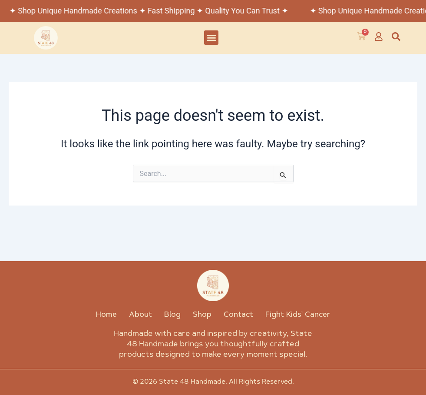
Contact (238, 315)
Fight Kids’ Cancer (297, 315)
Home (106, 315)
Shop (202, 315)
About (140, 315)
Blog (172, 315)
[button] (211, 37)
